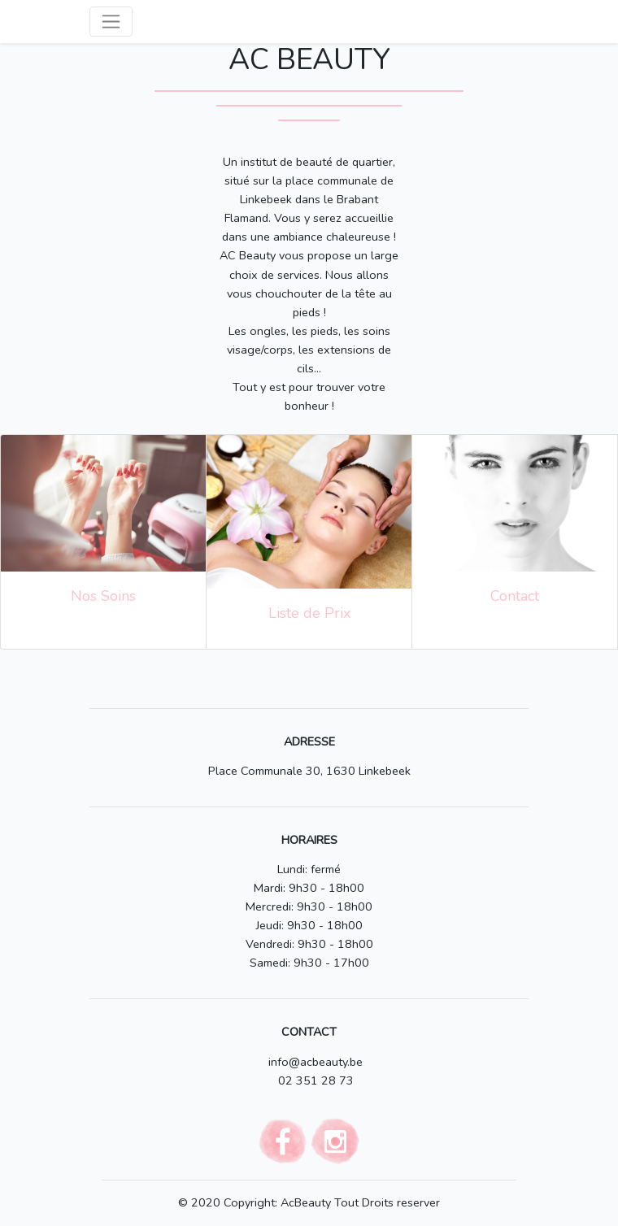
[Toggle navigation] (111, 22)
